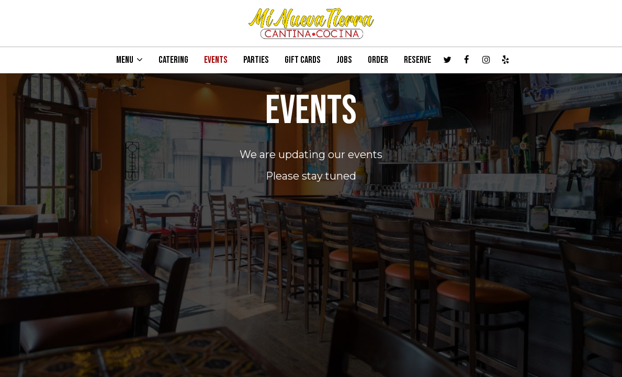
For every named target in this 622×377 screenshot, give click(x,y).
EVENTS (216, 60)
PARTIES (256, 60)
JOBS (344, 60)
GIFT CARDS (303, 60)
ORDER (378, 60)
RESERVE (417, 60)
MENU (129, 60)
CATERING (173, 60)
